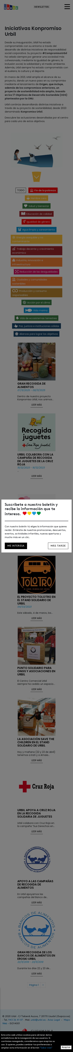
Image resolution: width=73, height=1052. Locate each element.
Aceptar (66, 1047)
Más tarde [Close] (58, 546)
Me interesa (16, 546)
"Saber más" (46, 1048)
